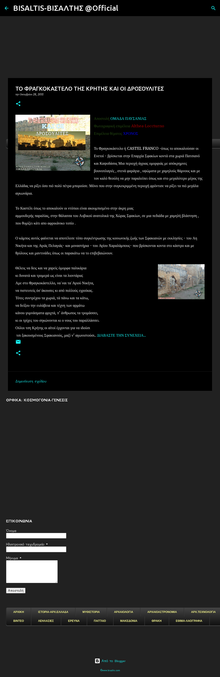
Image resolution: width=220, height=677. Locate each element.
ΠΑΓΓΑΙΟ (100, 621)
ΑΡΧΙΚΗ (18, 612)
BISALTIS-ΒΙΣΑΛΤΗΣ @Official (65, 8)
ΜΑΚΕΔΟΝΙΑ (129, 621)
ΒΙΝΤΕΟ (18, 621)
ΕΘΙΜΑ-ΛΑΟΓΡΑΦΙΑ (189, 621)
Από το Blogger (110, 661)
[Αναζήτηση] (125, 8)
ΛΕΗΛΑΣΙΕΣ (46, 621)
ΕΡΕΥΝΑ (73, 621)
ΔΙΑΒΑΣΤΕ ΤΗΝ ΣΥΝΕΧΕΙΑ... (121, 335)
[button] (18, 104)
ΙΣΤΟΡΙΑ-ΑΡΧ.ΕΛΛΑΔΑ (53, 612)
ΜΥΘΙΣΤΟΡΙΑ (91, 612)
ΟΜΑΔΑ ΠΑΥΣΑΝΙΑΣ (128, 118)
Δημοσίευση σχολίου (30, 381)
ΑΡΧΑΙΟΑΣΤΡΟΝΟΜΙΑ (162, 612)
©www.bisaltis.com (110, 670)
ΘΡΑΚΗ (156, 621)
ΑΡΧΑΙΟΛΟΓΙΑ (123, 612)
